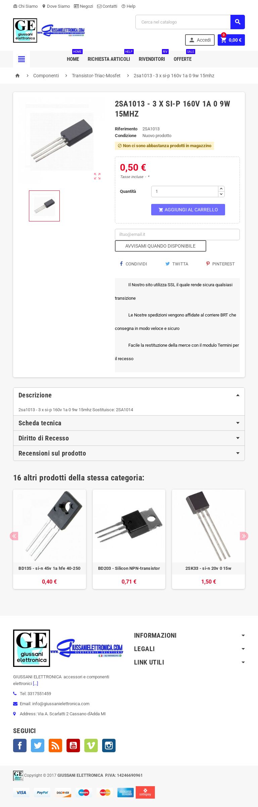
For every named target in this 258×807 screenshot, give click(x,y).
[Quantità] (184, 191)
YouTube (73, 745)
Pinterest (220, 263)
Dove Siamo (56, 6)
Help (128, 6)
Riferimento (126, 128)
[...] (35, 683)
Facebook (20, 745)
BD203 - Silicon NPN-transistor (129, 568)
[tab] (129, 395)
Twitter (37, 745)
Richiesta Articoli (110, 56)
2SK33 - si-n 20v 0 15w (208, 568)
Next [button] (244, 536)
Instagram (109, 745)
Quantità (128, 191)
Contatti (107, 6)
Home (74, 56)
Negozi (83, 6)
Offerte (184, 56)
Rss (55, 745)
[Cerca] (190, 22)
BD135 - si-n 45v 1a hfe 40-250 (49, 568)
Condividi (133, 263)
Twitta (176, 263)
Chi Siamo (25, 6)
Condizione (125, 135)
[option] (49, 543)
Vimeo (91, 745)
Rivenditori (153, 56)
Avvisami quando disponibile (160, 246)
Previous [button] (14, 536)
